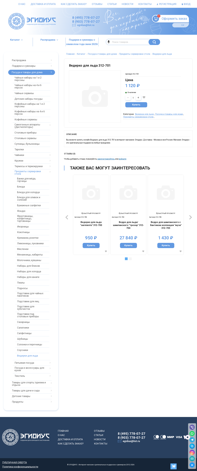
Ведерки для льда (144, 114)
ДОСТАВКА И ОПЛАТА (70, 439)
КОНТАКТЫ (100, 443)
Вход (185, 4)
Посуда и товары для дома (169, 114)
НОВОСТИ (99, 439)
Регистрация (166, 4)
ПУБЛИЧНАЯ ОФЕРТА (14, 462)
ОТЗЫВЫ (99, 430)
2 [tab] (130, 258)
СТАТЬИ (98, 435)
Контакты (145, 4)
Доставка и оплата (43, 4)
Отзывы (97, 4)
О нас (21, 4)
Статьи (112, 4)
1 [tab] (126, 258)
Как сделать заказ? (74, 4)
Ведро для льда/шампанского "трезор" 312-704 (128, 225)
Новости (127, 4)
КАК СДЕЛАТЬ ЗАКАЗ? (71, 443)
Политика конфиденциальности (20, 466)
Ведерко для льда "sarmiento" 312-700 (91, 223)
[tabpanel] (91, 215)
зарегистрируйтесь (106, 159)
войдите (122, 159)
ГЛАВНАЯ (63, 430)
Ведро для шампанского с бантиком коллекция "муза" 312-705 (166, 225)
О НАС (61, 435)
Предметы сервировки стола (138, 117)
